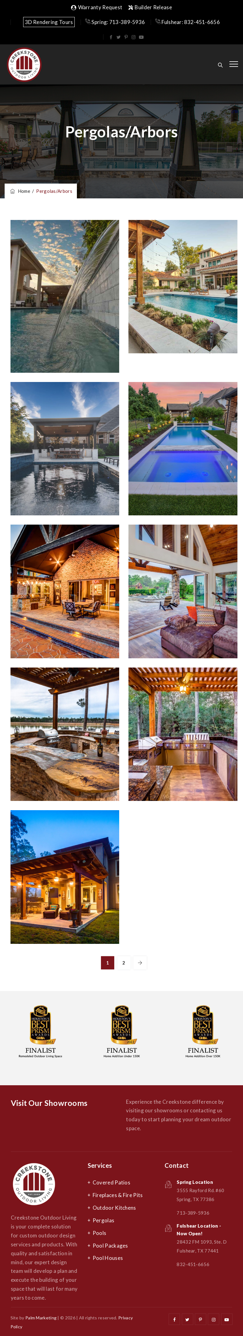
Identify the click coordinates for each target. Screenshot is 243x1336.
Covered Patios (111, 1182)
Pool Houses (108, 1258)
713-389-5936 (193, 1213)
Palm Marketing (41, 1317)
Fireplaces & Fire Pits (118, 1195)
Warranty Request (96, 7)
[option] (41, 1033)
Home (19, 191)
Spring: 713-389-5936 (115, 22)
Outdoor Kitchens (114, 1207)
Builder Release (150, 7)
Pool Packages (110, 1245)
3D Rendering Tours (49, 22)
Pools (100, 1233)
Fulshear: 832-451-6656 (187, 22)
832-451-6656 (193, 1264)
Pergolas (103, 1220)
